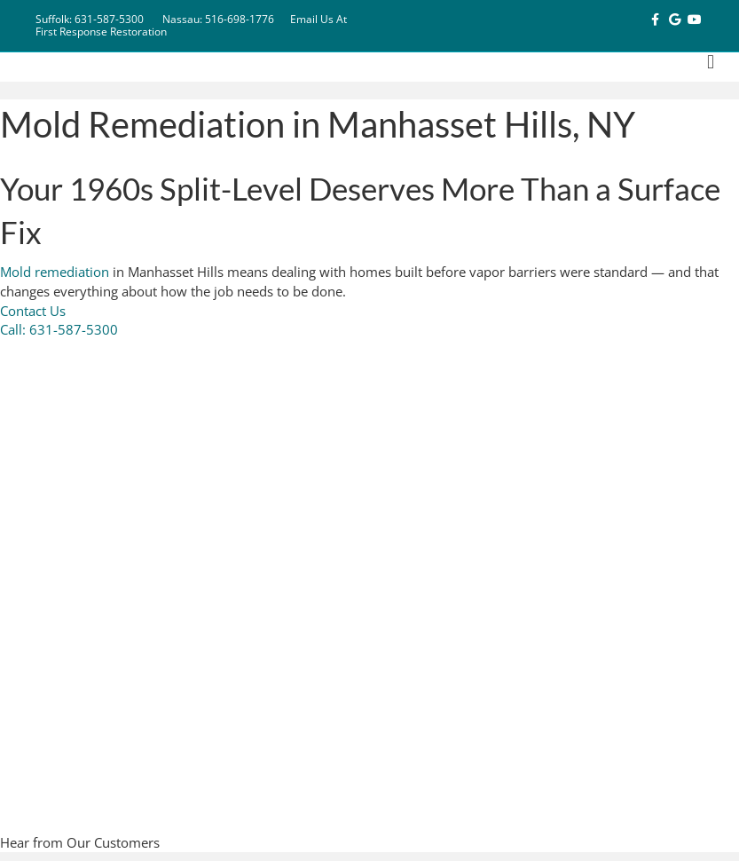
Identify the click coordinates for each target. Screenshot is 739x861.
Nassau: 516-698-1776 (218, 19)
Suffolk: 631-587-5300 (89, 19)
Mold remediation (54, 271)
